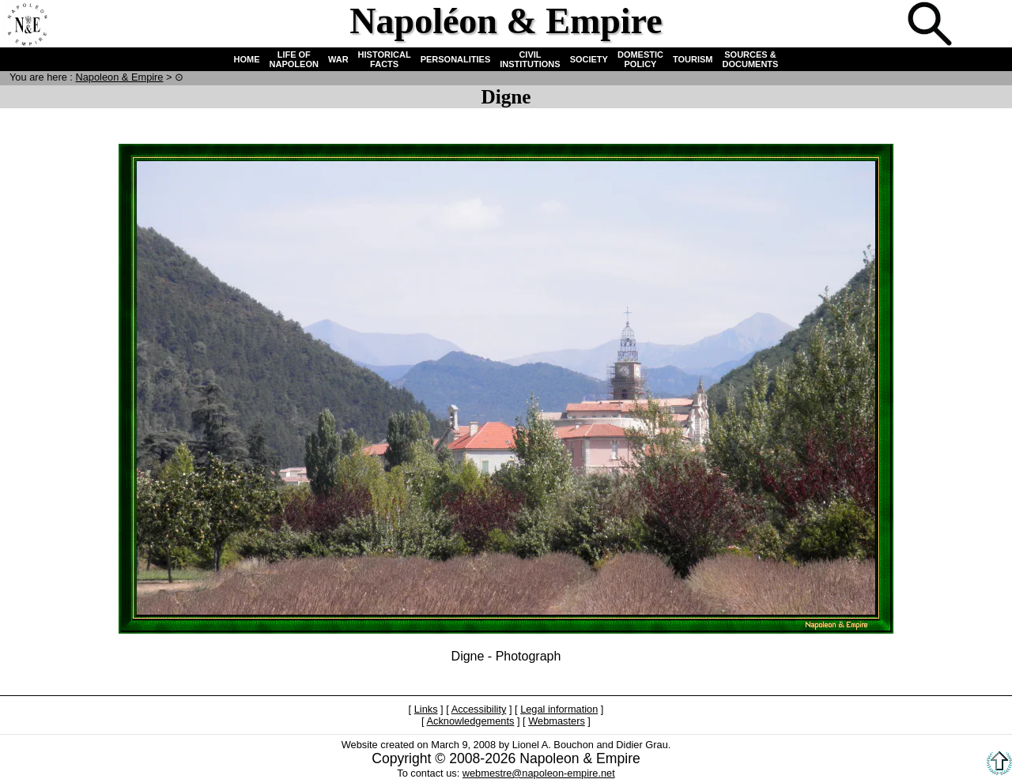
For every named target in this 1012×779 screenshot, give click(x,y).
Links (426, 709)
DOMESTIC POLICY (640, 59)
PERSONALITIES (456, 59)
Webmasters (556, 721)
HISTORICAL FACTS (384, 59)
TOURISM (693, 59)
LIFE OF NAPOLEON (294, 59)
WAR (338, 59)
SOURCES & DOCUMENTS (751, 59)
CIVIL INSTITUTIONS (530, 59)
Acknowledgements (470, 721)
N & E (119, 77)
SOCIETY (589, 59)
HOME (247, 59)
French (983, 25)
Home (27, 25)
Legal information (559, 709)
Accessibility (479, 709)
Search (931, 25)
